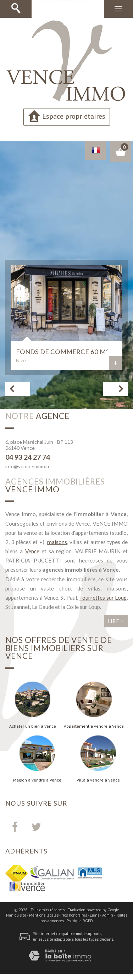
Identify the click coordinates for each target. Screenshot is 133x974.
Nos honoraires (74, 915)
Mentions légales (44, 915)
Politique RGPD (80, 920)
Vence (32, 551)
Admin (107, 915)
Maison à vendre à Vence (37, 780)
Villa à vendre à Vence (98, 780)
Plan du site (16, 915)
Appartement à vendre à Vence (94, 726)
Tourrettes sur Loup (103, 597)
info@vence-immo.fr (27, 466)
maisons (57, 542)
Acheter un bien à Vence (32, 726)
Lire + (116, 621)
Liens (94, 915)
